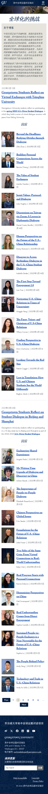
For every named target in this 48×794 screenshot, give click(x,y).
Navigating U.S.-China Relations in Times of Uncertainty (28, 303)
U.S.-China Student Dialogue (27, 434)
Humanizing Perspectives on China (30, 595)
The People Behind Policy (30, 662)
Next (24, 704)
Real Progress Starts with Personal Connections (30, 577)
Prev (6, 700)
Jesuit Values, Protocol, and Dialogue (29, 197)
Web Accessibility (20, 778)
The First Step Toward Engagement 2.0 (28, 284)
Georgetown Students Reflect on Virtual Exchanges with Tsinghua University (23, 97)
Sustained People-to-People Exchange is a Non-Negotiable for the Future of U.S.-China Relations (29, 641)
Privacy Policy (38, 781)
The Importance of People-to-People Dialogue (26, 493)
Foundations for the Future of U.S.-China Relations (28, 534)
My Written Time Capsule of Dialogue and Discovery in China (29, 472)
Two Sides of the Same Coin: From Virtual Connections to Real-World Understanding (28, 557)
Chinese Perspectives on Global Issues (29, 515)
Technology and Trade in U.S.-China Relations (29, 681)
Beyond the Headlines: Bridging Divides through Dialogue (30, 138)
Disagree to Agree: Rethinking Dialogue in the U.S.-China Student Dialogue (29, 263)
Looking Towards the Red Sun (30, 362)
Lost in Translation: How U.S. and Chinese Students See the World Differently (30, 384)
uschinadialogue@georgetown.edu (27, 752)
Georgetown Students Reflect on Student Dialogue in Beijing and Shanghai (23, 417)
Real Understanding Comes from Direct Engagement (27, 617)
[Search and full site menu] (43, 3)
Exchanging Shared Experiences (26, 453)
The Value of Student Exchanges (27, 178)
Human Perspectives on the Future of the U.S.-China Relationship (29, 240)
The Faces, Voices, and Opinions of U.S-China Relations (29, 324)
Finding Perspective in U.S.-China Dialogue (28, 342)
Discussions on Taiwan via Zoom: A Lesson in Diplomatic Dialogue (28, 217)
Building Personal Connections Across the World (29, 159)
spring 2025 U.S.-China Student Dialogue (24, 111)
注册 (40, 767)
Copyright (35, 778)
